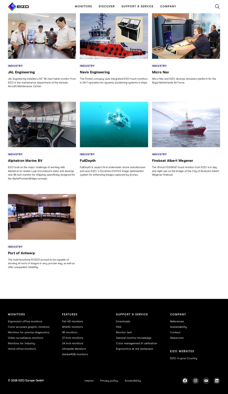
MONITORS (83, 6)
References (177, 321)
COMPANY (168, 6)
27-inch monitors (72, 338)
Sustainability (178, 327)
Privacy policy (109, 380)
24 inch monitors (72, 343)
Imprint (89, 380)
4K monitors (69, 332)
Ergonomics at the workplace (134, 349)
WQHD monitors (72, 327)
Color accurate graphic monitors (28, 327)
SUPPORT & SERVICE (137, 6)
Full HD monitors (72, 321)
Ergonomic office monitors (25, 321)
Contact (175, 332)
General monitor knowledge (133, 338)
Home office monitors (22, 349)
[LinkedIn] (216, 380)
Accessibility (133, 380)
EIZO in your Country (183, 358)
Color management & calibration (136, 343)
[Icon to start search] (217, 6)
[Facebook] (185, 380)
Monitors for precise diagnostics (28, 332)
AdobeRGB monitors (75, 354)
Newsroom (177, 338)
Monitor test (124, 332)
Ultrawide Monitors (74, 349)
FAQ (118, 327)
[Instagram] (195, 380)
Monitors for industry (21, 343)
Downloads (123, 321)
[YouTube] (206, 380)
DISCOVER (107, 6)
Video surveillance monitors (25, 338)
